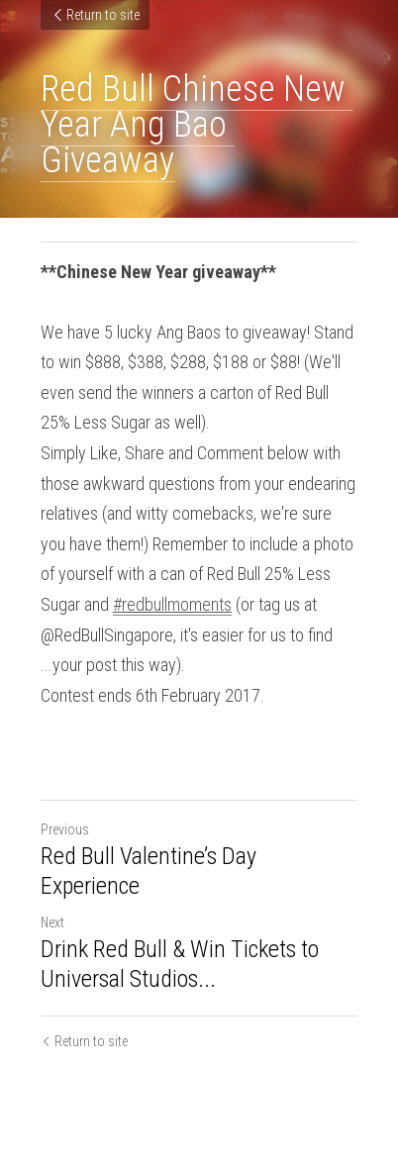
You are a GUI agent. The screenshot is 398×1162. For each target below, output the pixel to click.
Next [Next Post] (52, 922)
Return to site (95, 15)
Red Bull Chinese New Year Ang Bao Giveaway (197, 124)
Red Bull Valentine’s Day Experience (148, 871)
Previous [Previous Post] (65, 829)
